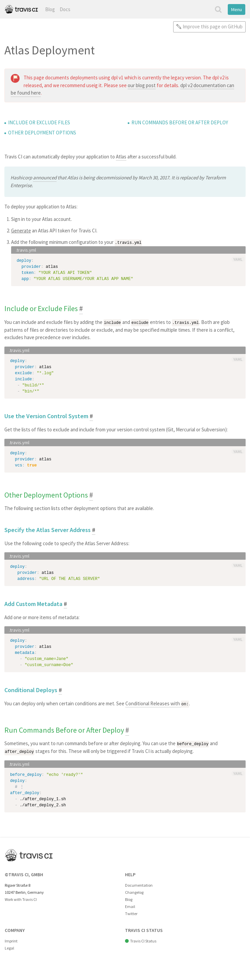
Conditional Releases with (157, 703)
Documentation (139, 883)
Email (130, 905)
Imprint (11, 939)
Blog (50, 9)
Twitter (131, 912)
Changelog (134, 890)
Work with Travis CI (21, 898)
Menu (236, 9)
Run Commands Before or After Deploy (179, 122)
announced (45, 177)
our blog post (142, 85)
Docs (65, 9)
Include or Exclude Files (39, 122)
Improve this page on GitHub (213, 26)
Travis (21, 9)
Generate (21, 230)
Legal (9, 947)
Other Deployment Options (42, 132)
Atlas (121, 156)
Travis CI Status (143, 939)
